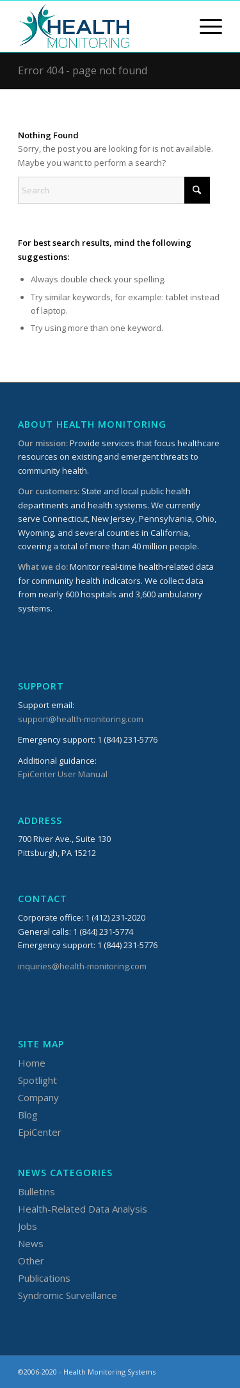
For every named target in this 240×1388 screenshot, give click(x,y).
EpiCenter (39, 1132)
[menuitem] (204, 26)
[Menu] (204, 26)
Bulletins (36, 1191)
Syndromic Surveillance (67, 1295)
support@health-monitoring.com (80, 719)
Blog (28, 1114)
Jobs (27, 1226)
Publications (44, 1277)
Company (38, 1097)
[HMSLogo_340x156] (99, 26)
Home (31, 1062)
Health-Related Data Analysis (82, 1208)
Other (31, 1260)
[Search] (114, 190)
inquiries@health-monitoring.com (82, 966)
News (31, 1243)
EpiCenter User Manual (63, 774)
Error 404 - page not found (82, 70)
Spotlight (37, 1080)
